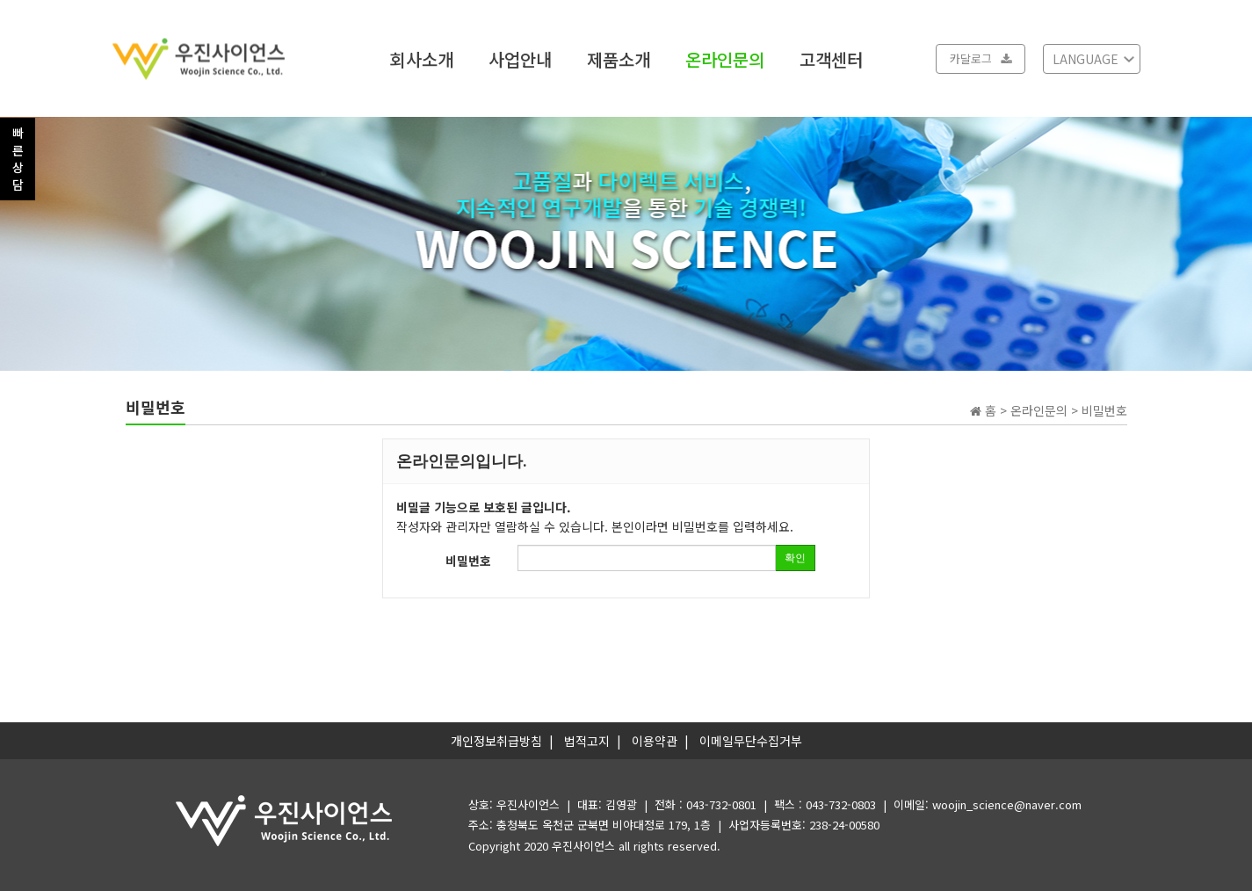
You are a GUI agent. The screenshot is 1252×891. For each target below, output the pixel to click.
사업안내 (520, 58)
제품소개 (618, 58)
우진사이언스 (583, 845)
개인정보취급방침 (496, 741)
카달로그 (980, 58)
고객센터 (831, 58)
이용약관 (654, 741)
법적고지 (587, 741)
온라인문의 (724, 58)
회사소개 (421, 58)
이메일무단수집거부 (750, 741)
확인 (795, 558)
